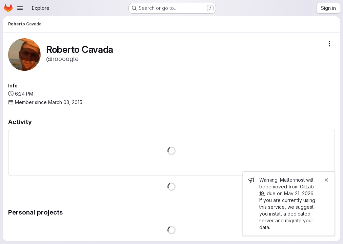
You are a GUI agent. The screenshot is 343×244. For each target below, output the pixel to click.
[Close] (326, 180)
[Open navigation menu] (20, 8)
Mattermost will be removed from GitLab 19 (286, 186)
